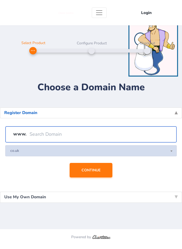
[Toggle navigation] (99, 12)
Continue (91, 170)
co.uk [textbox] (14, 150)
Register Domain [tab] (91, 113)
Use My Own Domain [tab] (91, 197)
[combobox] (91, 150)
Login (146, 12)
